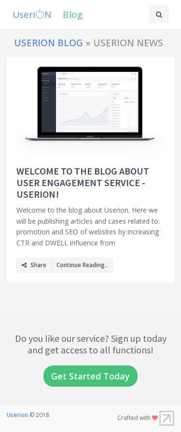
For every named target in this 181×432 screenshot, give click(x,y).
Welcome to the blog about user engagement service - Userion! (82, 182)
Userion (17, 415)
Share (34, 265)
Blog (73, 14)
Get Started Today (90, 376)
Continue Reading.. (82, 265)
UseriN (32, 14)
